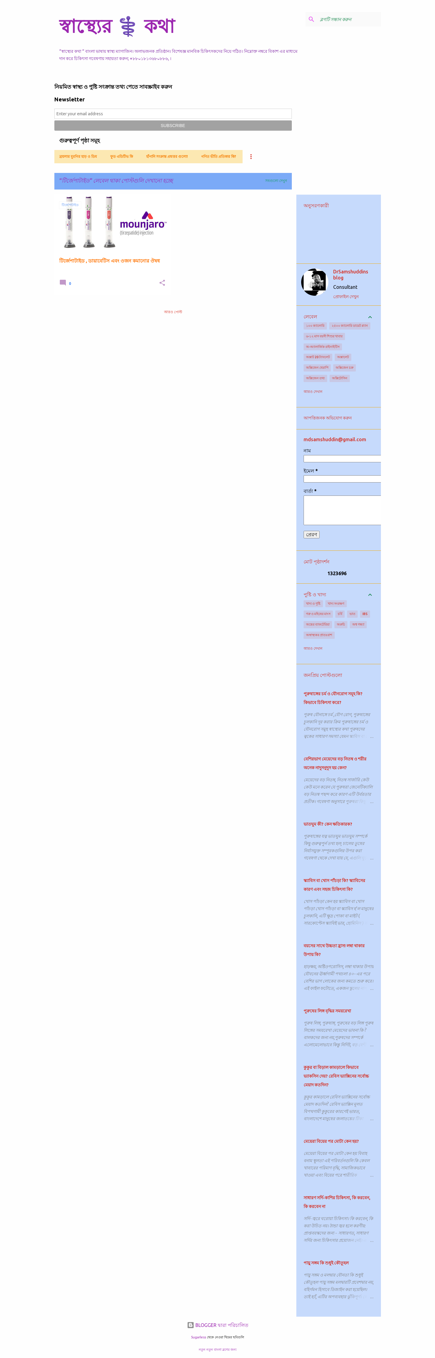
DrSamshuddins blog (350, 274)
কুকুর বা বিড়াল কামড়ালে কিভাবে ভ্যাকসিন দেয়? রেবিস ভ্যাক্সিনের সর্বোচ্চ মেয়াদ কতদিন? (336, 1076)
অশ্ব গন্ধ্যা (358, 624)
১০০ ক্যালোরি (315, 325)
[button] (162, 283)
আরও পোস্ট (173, 312)
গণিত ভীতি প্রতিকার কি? (218, 156)
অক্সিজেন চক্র (344, 367)
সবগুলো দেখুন (276, 181)
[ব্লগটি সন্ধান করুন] (349, 19)
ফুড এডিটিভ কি (121, 156)
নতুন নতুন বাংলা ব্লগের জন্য (218, 1349)
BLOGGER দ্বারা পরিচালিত (217, 1325)
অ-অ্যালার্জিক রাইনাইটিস (323, 347)
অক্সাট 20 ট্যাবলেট (318, 357)
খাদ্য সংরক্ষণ (336, 603)
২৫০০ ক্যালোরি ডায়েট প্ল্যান (350, 325)
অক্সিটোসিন (339, 378)
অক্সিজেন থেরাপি (317, 367)
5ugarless (198, 1337)
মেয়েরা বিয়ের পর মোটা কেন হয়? (331, 1141)
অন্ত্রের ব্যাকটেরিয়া (318, 624)
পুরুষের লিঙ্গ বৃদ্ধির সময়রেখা (327, 1011)
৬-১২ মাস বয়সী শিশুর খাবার (324, 336)
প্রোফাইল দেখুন (346, 296)
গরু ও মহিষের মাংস (318, 614)
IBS (365, 614)
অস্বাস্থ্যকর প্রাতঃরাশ (319, 635)
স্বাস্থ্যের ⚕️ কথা (117, 26)
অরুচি (341, 624)
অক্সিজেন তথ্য (315, 378)
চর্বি (340, 614)
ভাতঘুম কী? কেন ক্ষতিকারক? (328, 824)
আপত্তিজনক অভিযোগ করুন (328, 418)
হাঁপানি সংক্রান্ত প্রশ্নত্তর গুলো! (167, 156)
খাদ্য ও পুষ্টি (313, 603)
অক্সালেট (343, 357)
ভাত (352, 614)
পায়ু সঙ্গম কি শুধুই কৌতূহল (326, 1263)
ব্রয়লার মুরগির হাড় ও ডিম (78, 156)
